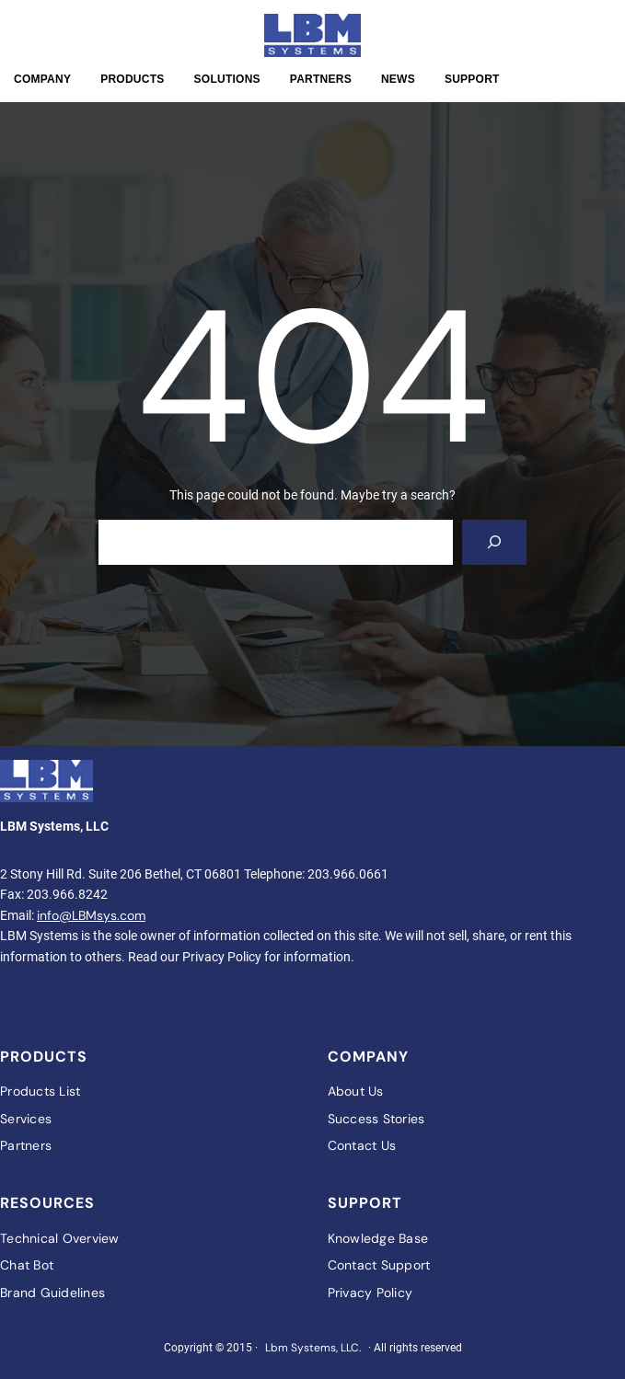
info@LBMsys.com (91, 915)
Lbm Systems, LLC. (313, 1347)
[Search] (494, 542)
